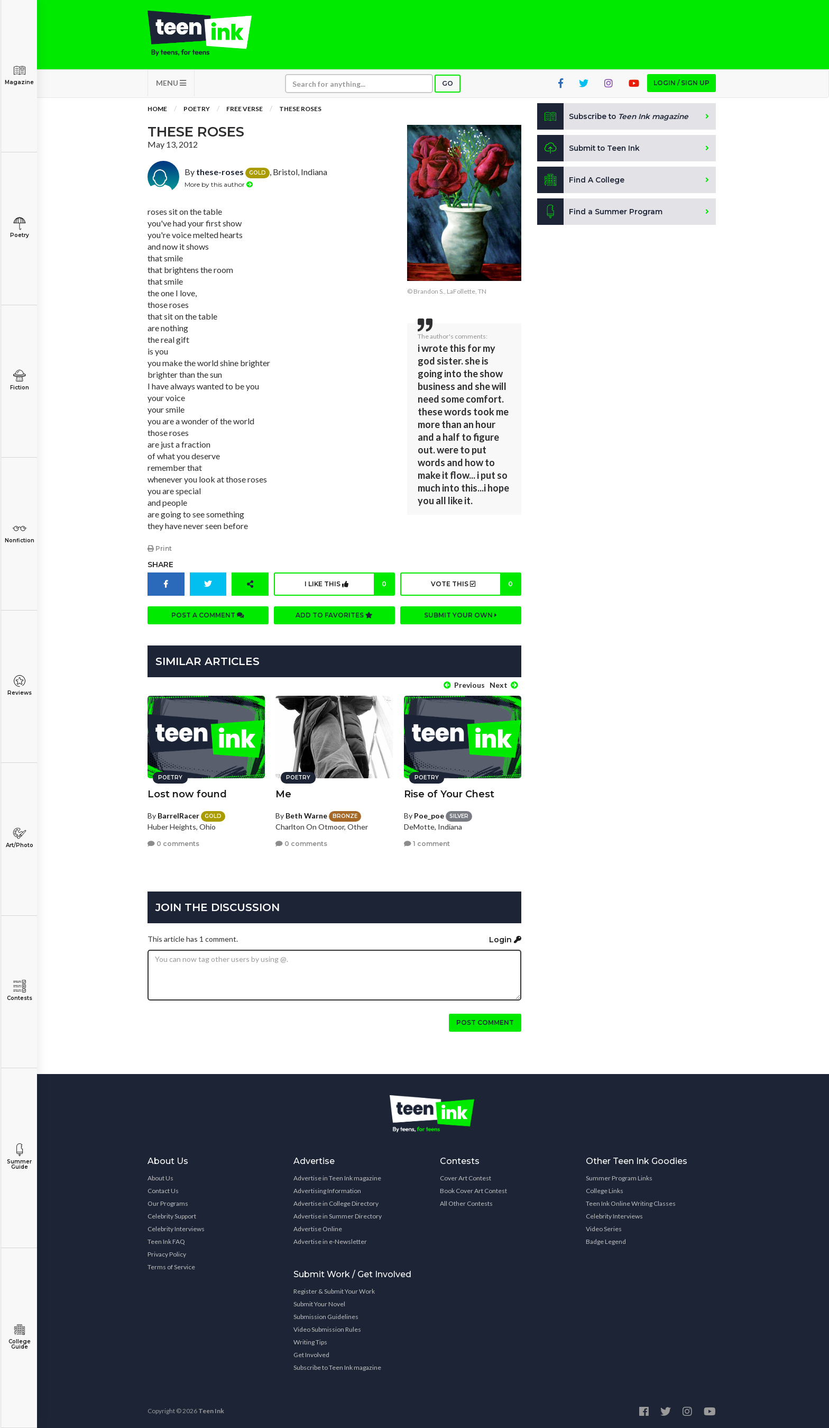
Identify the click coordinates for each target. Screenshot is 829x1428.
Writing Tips (310, 1340)
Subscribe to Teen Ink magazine (337, 1366)
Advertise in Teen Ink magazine (337, 1176)
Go (447, 85)
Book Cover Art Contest (473, 1189)
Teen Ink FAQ (166, 1240)
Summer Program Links (619, 1176)
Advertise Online (317, 1227)
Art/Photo (19, 838)
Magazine (19, 75)
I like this (349, 585)
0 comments (173, 842)
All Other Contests (466, 1202)
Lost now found (187, 792)
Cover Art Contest (465, 1176)
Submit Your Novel (319, 1302)
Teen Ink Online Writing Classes (631, 1202)
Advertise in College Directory (336, 1202)
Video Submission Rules (327, 1328)
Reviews (19, 685)
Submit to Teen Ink (590, 150)
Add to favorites (334, 617)
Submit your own (460, 617)
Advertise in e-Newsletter (330, 1240)
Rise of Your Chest (449, 792)
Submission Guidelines (325, 1315)
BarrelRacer (178, 813)
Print (160, 550)
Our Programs (168, 1202)
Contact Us (163, 1189)
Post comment (485, 1021)
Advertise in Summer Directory (337, 1214)
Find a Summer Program (600, 214)
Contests (19, 991)
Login (505, 938)
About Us (160, 1176)
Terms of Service (171, 1265)
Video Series (604, 1227)
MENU (171, 84)
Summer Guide (19, 1156)
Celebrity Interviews (176, 1227)
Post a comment (207, 617)
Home (157, 111)
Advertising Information (327, 1189)
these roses (300, 111)
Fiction (19, 380)
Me (283, 792)
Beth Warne (306, 813)
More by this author (219, 186)
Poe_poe (429, 813)
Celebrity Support (172, 1214)
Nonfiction (19, 533)
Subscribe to (615, 118)
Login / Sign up (681, 85)
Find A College (581, 182)
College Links (604, 1189)
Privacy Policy (167, 1253)
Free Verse (244, 111)
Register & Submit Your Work (334, 1290)
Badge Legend (606, 1240)
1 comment (427, 842)
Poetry (19, 228)
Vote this (475, 585)
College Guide (19, 1336)
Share (160, 566)
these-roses (220, 174)
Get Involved (311, 1353)
